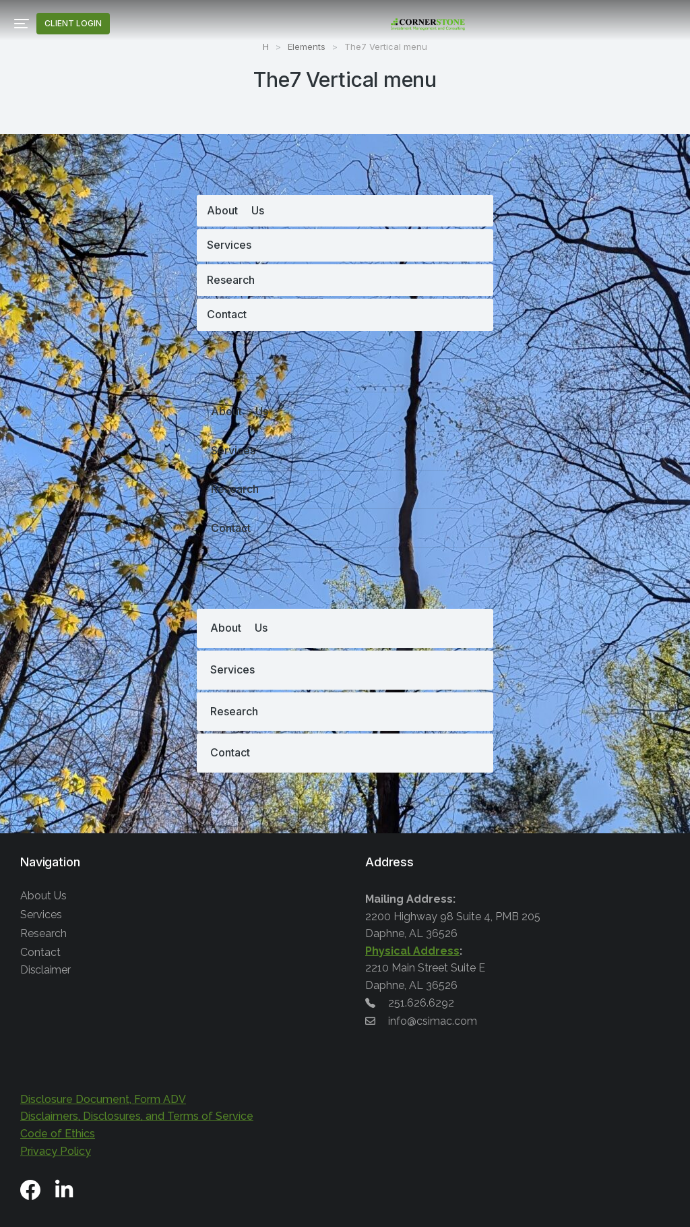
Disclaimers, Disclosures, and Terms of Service (136, 1116)
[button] (21, 23)
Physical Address (412, 951)
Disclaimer (45, 969)
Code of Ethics (57, 1133)
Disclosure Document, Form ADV (103, 1099)
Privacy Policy (55, 1151)
